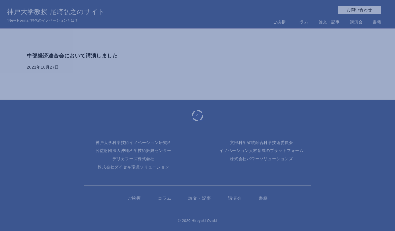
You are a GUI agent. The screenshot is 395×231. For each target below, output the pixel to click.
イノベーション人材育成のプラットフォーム (261, 150)
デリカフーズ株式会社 (133, 158)
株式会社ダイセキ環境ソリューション (133, 167)
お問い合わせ (359, 9)
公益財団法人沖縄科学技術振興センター (133, 150)
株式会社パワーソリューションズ (261, 158)
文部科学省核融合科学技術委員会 (261, 142)
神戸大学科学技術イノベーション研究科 (133, 142)
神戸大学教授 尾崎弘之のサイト (56, 16)
